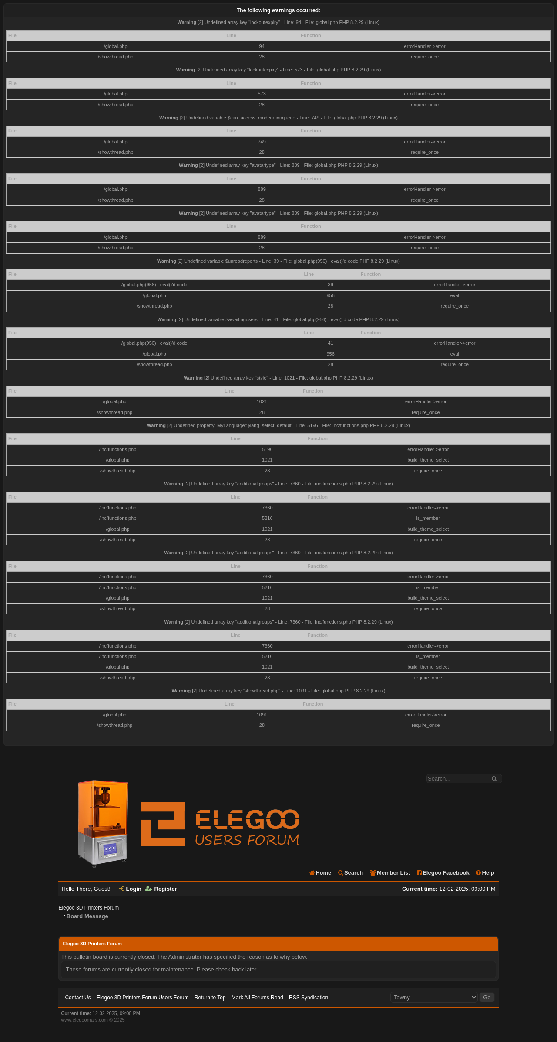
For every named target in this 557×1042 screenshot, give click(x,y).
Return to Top (210, 997)
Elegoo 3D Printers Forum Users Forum (142, 997)
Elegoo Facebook (443, 872)
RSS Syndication (308, 997)
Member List (389, 872)
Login (130, 889)
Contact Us (78, 997)
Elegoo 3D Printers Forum (88, 908)
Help (484, 872)
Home (320, 872)
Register (161, 889)
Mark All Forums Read (257, 997)
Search (350, 872)
